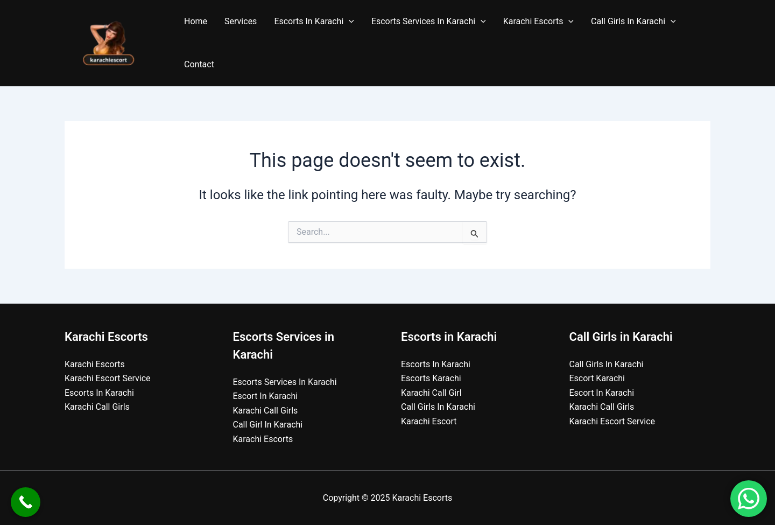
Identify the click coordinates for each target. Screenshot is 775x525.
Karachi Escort (429, 421)
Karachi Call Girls (97, 407)
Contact (199, 64)
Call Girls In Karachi (633, 21)
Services (240, 21)
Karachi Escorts (538, 21)
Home (195, 21)
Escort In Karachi (265, 396)
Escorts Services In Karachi (428, 21)
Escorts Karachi (431, 378)
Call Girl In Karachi (268, 424)
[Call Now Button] (25, 502)
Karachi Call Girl (431, 393)
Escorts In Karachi (314, 21)
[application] (348, 21)
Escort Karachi (597, 378)
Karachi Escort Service (108, 378)
